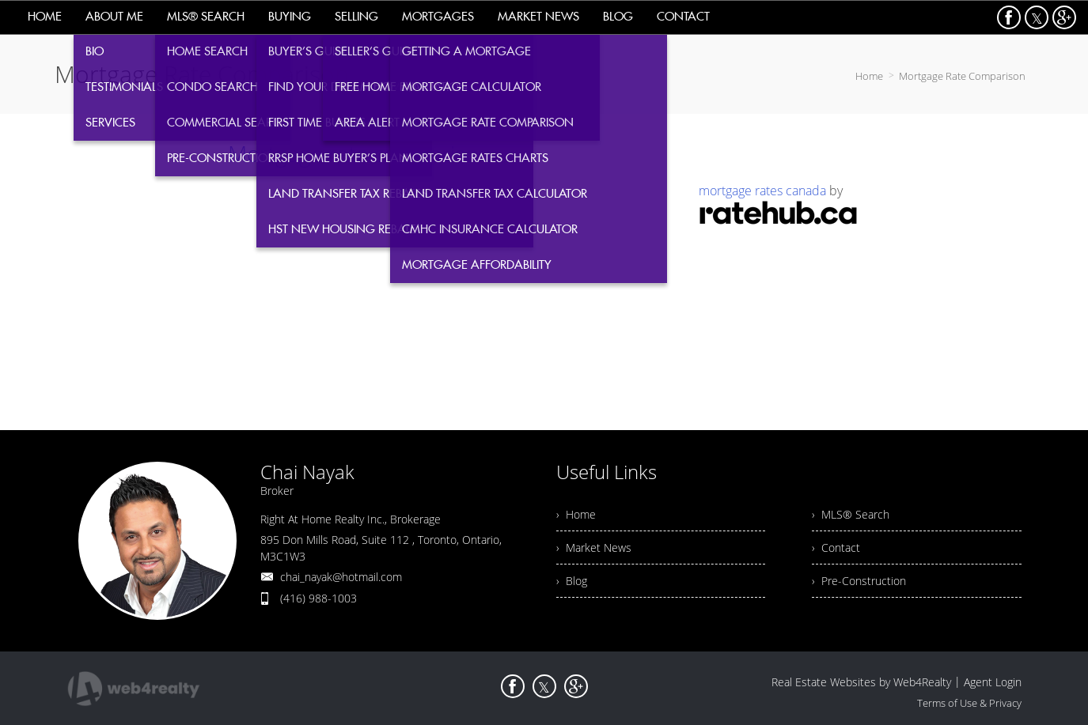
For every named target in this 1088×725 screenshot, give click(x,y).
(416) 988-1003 (318, 598)
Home (869, 76)
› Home (576, 514)
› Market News (593, 547)
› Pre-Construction (859, 580)
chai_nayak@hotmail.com (341, 576)
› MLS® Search (850, 514)
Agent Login (993, 681)
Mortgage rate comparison (359, 153)
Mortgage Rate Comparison (962, 76)
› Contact (836, 547)
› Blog (571, 580)
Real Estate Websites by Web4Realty (861, 681)
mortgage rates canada (762, 190)
